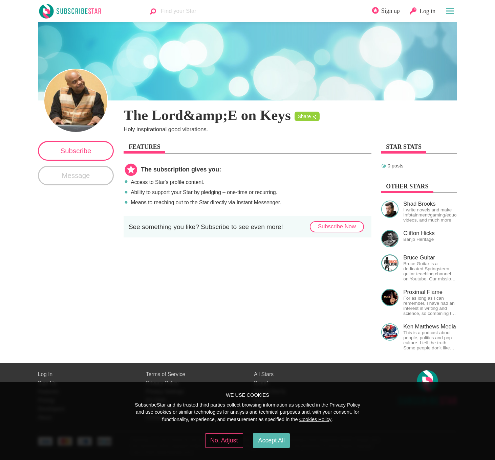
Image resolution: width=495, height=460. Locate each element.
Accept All (271, 440)
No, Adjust (224, 440)
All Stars (264, 374)
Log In (45, 374)
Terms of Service (165, 374)
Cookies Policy (315, 419)
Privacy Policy (344, 405)
